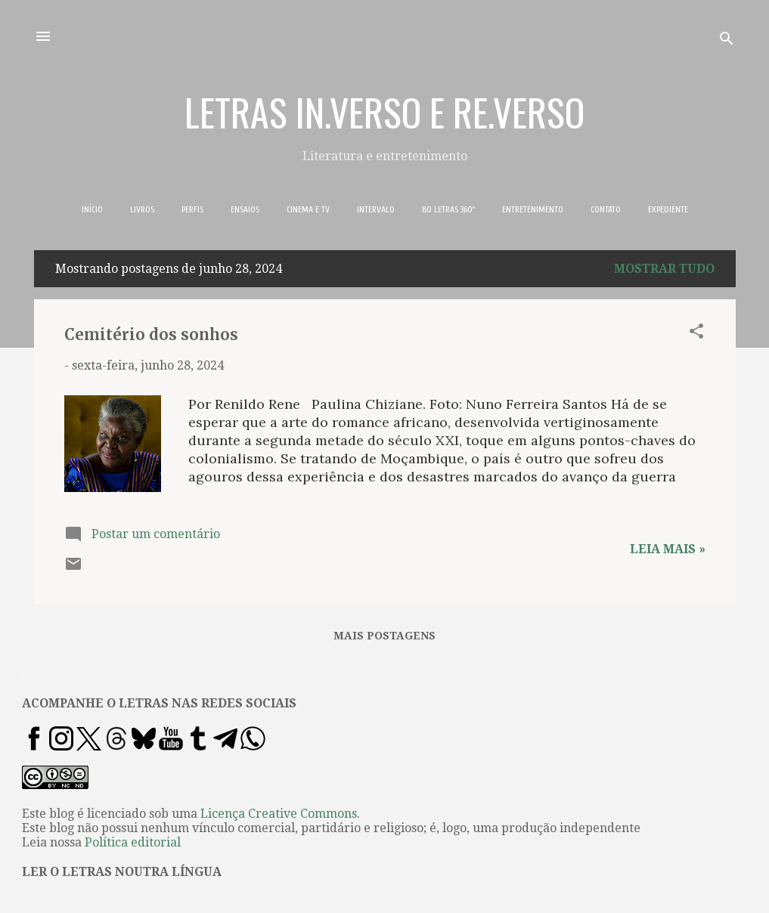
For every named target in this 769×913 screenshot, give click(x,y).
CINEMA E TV (308, 209)
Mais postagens (384, 636)
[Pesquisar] (727, 41)
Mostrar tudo (664, 269)
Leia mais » (667, 549)
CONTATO (606, 209)
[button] (696, 333)
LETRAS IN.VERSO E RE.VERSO (384, 111)
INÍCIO (92, 209)
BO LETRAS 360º (448, 209)
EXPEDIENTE (668, 209)
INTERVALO (376, 209)
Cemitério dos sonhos (151, 334)
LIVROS (142, 209)
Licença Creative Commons (278, 813)
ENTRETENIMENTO (532, 209)
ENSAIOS (245, 209)
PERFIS (192, 209)
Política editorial (133, 842)
